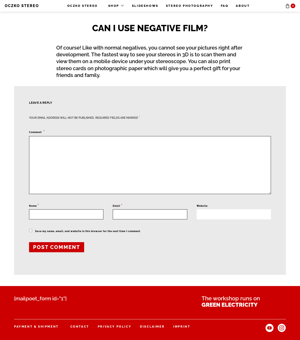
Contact (79, 326)
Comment (35, 132)
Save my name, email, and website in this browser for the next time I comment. (88, 231)
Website (202, 206)
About (243, 6)
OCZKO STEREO (22, 6)
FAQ (225, 6)
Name (34, 205)
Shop (113, 6)
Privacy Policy (114, 326)
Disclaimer (152, 326)
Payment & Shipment (36, 326)
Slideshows (145, 6)
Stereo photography (189, 6)
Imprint (181, 326)
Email (118, 205)
